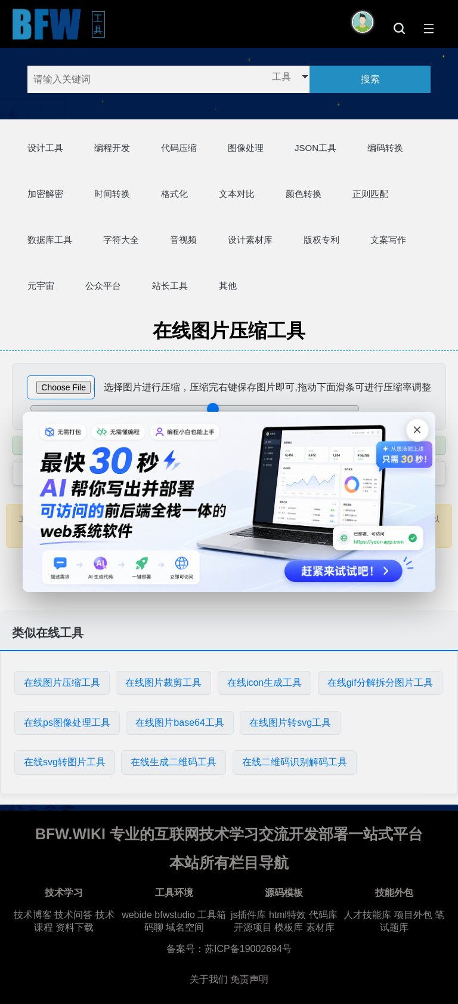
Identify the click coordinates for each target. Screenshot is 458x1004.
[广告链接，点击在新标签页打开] (229, 502)
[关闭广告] (417, 430)
